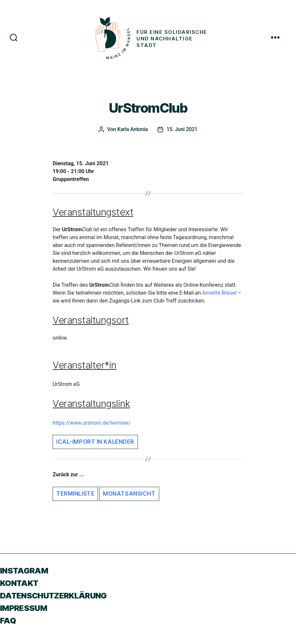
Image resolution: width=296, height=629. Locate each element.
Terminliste (75, 493)
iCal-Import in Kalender (95, 441)
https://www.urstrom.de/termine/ (92, 423)
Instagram (24, 570)
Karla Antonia (132, 129)
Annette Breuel (219, 293)
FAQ (8, 620)
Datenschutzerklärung (53, 595)
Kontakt (19, 583)
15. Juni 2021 (181, 129)
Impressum (23, 608)
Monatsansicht (129, 493)
